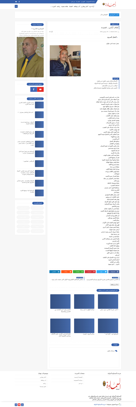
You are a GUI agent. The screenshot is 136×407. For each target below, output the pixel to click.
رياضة (58, 6)
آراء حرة (37, 208)
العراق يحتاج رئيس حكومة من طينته (107, 81)
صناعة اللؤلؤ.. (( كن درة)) (87, 309)
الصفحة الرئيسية (78, 377)
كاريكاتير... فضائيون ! (28, 161)
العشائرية (105, 14)
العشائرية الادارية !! (37, 29)
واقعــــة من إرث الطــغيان (109, 85)
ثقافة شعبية (64, 6)
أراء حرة (91, 6)
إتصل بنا (78, 1)
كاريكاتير (37, 231)
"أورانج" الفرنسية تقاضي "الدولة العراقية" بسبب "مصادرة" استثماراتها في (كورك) (25, 172)
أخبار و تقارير (23, 208)
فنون (23, 226)
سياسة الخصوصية (90, 1)
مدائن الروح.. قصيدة (88, 334)
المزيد (54, 6)
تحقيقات (37, 217)
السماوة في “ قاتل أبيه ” (111, 334)
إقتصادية (23, 212)
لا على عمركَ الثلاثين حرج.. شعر (109, 309)
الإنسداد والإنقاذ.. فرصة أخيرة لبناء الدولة (105, 83)
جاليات (37, 221)
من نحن (73, 1)
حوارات (23, 221)
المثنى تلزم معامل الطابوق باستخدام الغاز (105, 88)
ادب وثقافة (43, 380)
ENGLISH (23, 231)
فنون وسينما (43, 386)
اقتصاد (71, 6)
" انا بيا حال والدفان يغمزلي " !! (26, 112)
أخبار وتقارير (84, 6)
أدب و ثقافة (115, 24)
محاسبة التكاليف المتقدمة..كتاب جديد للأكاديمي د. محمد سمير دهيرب (25, 143)
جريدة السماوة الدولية (100, 404)
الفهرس (83, 1)
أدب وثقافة (77, 6)
